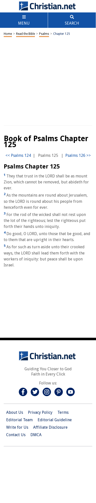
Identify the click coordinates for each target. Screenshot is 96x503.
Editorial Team (19, 420)
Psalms (44, 34)
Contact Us (15, 434)
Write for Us (17, 427)
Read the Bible (25, 34)
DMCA (36, 434)
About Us (14, 412)
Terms (63, 412)
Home (8, 34)
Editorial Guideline (55, 420)
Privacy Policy (40, 412)
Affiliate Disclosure (50, 427)
